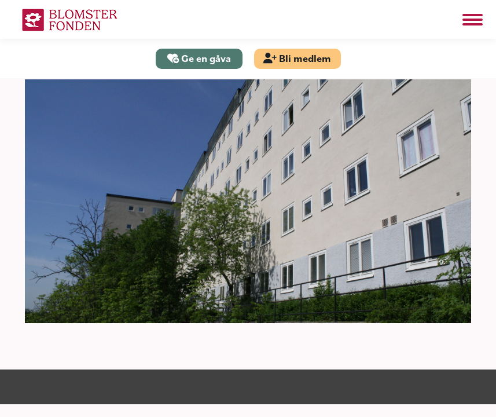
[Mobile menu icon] (472, 19)
